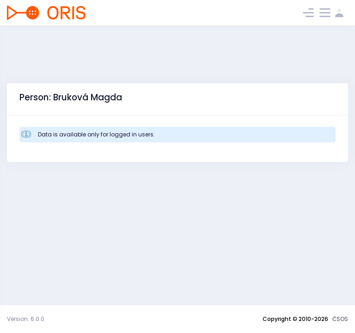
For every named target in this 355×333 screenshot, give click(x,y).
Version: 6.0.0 (25, 319)
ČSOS (340, 319)
